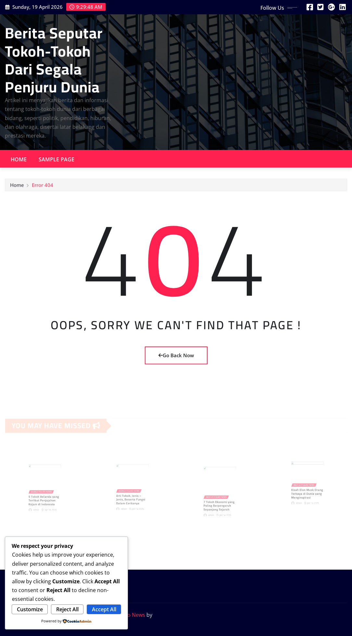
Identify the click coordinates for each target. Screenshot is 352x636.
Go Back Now (176, 355)
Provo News (130, 614)
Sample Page (57, 159)
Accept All (104, 609)
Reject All (67, 609)
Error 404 (42, 186)
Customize (30, 609)
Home (19, 159)
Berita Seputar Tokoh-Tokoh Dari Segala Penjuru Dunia (54, 60)
